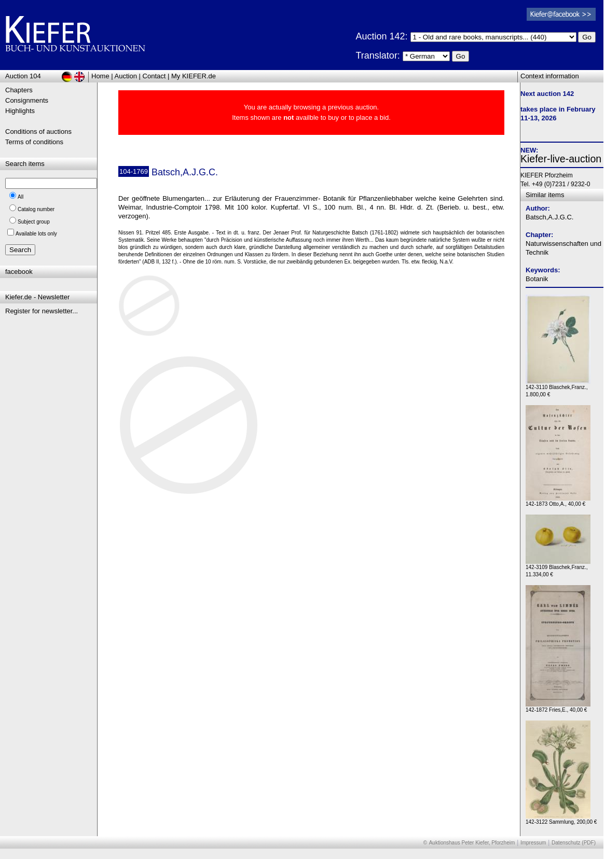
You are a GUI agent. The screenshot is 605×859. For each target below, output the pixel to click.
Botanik (537, 279)
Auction (126, 76)
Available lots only (36, 234)
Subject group (34, 222)
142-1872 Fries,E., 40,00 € (558, 707)
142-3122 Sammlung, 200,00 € (561, 819)
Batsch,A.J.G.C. (549, 217)
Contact (154, 76)
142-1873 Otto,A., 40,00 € (558, 501)
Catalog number (36, 209)
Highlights (20, 111)
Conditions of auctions (38, 131)
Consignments (26, 100)
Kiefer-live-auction (560, 158)
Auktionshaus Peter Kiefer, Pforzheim (472, 843)
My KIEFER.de (193, 76)
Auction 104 (23, 76)
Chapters (19, 90)
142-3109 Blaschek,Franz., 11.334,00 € (558, 568)
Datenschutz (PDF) (574, 843)
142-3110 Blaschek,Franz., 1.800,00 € (558, 388)
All (20, 197)
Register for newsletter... (41, 311)
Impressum (533, 843)
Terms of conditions (34, 142)
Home (100, 76)
